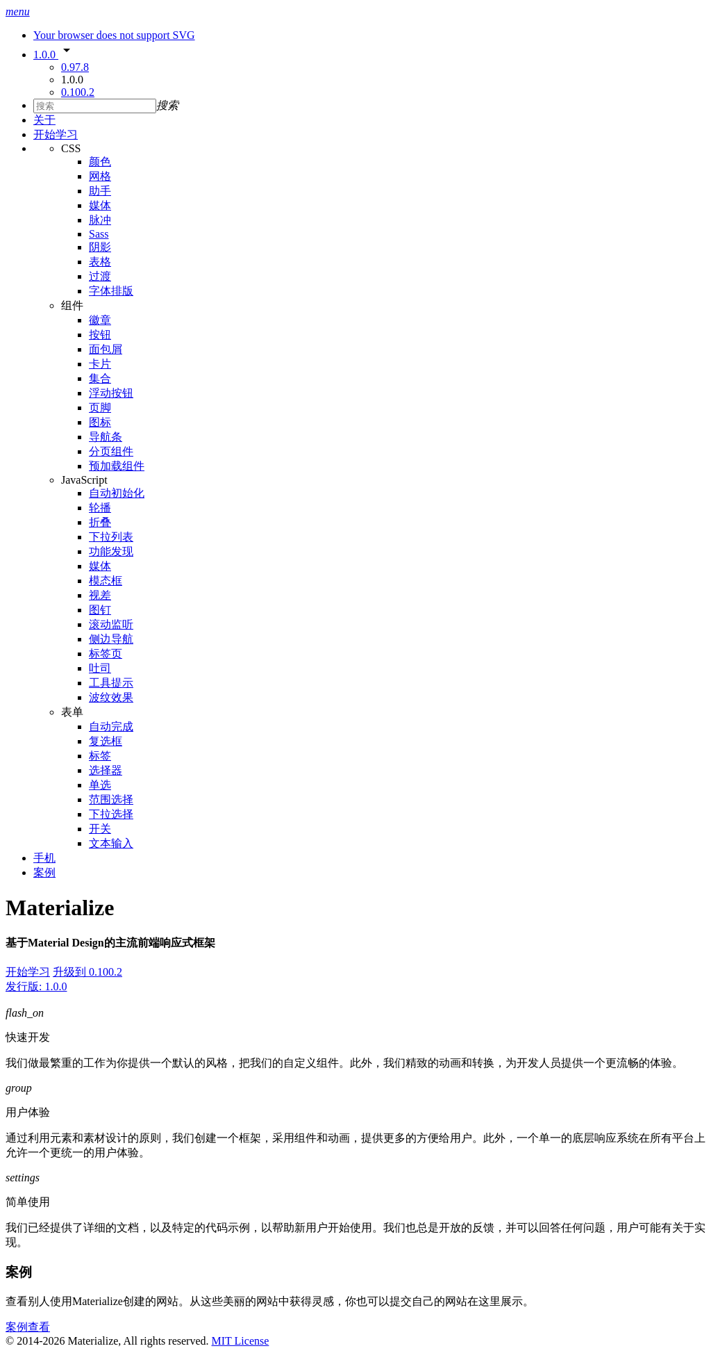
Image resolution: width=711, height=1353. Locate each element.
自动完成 (111, 726)
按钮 (100, 335)
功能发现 (111, 551)
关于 (44, 120)
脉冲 (100, 220)
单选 (100, 785)
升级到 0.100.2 (87, 972)
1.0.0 (54, 54)
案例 (44, 872)
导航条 (105, 437)
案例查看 (28, 1327)
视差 (100, 595)
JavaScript (84, 480)
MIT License (240, 1341)
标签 (100, 756)
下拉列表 (111, 537)
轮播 (100, 508)
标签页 (105, 653)
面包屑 (105, 349)
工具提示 (111, 683)
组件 (72, 305)
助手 (100, 191)
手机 (44, 858)
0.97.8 (75, 67)
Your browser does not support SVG (114, 35)
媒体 (100, 205)
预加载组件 (116, 466)
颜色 (100, 161)
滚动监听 (111, 624)
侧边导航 (111, 639)
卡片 (100, 364)
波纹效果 (111, 697)
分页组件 (111, 451)
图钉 (100, 610)
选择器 (105, 770)
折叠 (100, 522)
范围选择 (111, 799)
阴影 (100, 247)
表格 (100, 262)
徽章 (100, 320)
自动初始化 (116, 493)
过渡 (100, 276)
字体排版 (111, 291)
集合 (100, 378)
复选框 (105, 741)
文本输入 (111, 843)
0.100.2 (77, 92)
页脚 (100, 407)
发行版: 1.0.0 (36, 986)
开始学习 (55, 134)
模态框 (105, 581)
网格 (100, 176)
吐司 (100, 668)
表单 (72, 712)
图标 (100, 422)
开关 (100, 829)
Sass (98, 234)
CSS (71, 148)
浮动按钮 (111, 393)
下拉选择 (111, 814)
